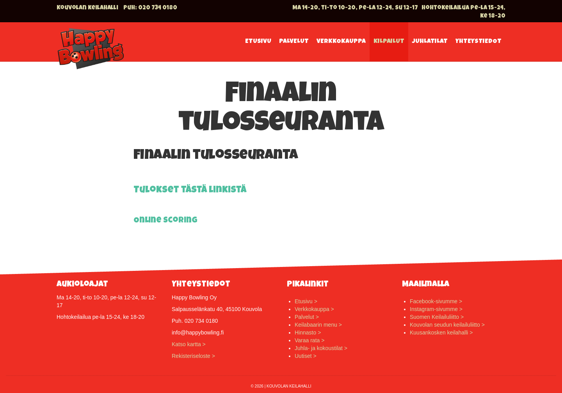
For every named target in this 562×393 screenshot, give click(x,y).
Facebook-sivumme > (436, 301)
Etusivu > (306, 301)
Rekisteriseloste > (193, 356)
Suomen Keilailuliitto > (437, 317)
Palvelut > (307, 317)
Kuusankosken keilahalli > (441, 332)
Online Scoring (165, 221)
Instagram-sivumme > (436, 309)
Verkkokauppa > (314, 309)
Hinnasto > (308, 332)
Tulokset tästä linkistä (189, 190)
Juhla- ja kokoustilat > (321, 348)
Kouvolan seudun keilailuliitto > (447, 325)
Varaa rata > (309, 340)
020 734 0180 (157, 8)
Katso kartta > (189, 344)
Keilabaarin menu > (318, 325)
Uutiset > (306, 356)
